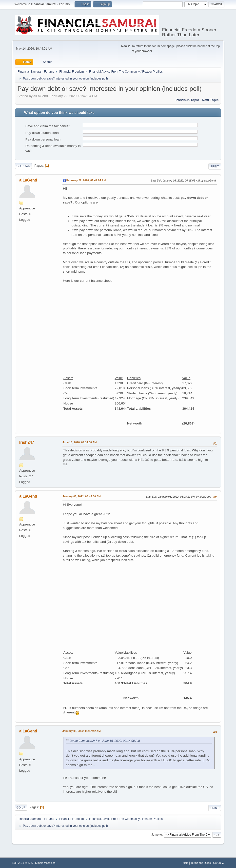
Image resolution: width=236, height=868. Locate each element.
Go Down (23, 165)
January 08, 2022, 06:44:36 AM (81, 496)
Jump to (156, 834)
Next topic (210, 100)
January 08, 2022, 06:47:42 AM (81, 730)
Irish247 (26, 442)
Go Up (21, 807)
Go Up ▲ (218, 862)
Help (185, 862)
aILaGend (28, 180)
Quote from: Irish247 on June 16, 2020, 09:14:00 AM (105, 741)
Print (215, 166)
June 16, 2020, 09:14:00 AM (79, 442)
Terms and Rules (201, 862)
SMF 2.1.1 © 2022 (23, 862)
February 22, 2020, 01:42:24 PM (86, 180)
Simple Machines (45, 862)
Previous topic (187, 100)
